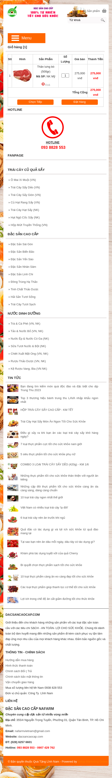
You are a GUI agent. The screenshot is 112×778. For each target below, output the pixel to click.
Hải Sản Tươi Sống (22, 296)
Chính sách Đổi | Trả (19, 671)
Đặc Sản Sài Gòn (20, 244)
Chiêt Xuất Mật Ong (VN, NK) (28, 353)
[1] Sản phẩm (91, 11)
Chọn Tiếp (35, 101)
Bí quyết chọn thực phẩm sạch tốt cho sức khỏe (51, 565)
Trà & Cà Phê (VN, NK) (24, 323)
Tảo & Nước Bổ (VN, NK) (25, 331)
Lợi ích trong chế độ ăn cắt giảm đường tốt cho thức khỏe (58, 598)
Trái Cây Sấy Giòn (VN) (24, 195)
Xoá (45, 84)
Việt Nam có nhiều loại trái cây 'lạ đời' (44, 507)
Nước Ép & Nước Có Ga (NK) (28, 338)
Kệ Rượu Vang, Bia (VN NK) (27, 368)
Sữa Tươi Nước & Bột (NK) (27, 346)
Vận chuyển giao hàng (20, 682)
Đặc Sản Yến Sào (20, 259)
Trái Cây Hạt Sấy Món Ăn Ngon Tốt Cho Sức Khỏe (53, 421)
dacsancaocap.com (30, 736)
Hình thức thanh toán (19, 665)
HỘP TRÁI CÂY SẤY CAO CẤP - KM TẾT (47, 409)
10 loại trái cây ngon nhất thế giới (42, 497)
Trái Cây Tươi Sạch (22, 304)
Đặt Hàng (79, 101)
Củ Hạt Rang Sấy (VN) (24, 202)
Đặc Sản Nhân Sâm (22, 266)
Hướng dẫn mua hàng (20, 660)
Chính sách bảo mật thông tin (24, 676)
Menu (26, 38)
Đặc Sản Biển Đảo (21, 251)
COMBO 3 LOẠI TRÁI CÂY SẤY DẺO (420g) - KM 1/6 (55, 464)
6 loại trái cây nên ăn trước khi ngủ (43, 517)
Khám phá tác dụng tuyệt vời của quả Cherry (49, 553)
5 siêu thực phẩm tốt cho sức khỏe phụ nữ (48, 454)
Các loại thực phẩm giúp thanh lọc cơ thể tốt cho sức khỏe (58, 587)
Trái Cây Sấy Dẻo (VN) (24, 187)
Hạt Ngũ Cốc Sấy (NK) (24, 217)
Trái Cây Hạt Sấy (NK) (23, 210)
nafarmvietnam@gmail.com (32, 731)
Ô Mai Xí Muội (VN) (22, 180)
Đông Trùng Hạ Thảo (23, 281)
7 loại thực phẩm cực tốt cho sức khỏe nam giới (51, 444)
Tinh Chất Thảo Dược (23, 289)
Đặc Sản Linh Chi (20, 274)
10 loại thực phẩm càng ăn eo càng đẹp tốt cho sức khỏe (57, 576)
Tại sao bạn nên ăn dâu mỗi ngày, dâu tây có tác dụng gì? (58, 541)
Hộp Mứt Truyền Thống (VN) (28, 225)
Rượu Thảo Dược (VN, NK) (27, 361)
